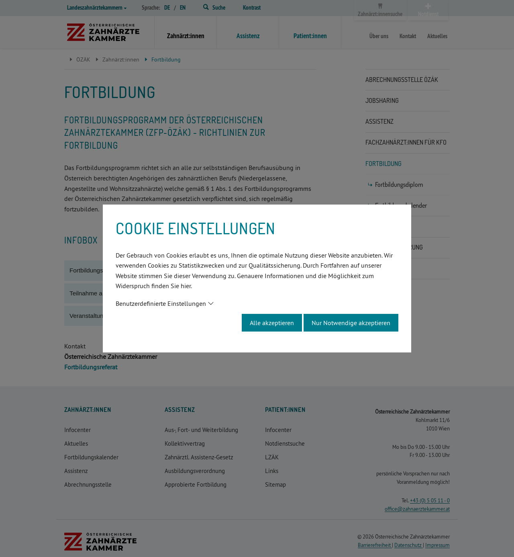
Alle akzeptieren (272, 323)
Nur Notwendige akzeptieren (351, 323)
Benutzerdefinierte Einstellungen (161, 303)
